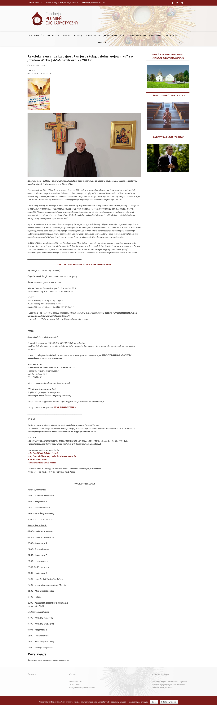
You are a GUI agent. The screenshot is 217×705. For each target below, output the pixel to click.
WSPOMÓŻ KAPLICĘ (72, 35)
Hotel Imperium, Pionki (37, 459)
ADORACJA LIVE (93, 35)
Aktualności (36, 35)
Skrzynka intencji (114, 35)
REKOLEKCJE (53, 35)
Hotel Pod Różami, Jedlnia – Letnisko (43, 453)
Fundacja (169, 35)
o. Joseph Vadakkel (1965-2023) (144, 35)
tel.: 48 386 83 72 (36, 3)
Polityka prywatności (168, 702)
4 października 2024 (36, 65)
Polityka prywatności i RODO (93, 3)
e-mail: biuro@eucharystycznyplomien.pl (62, 3)
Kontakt (103, 42)
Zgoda (154, 702)
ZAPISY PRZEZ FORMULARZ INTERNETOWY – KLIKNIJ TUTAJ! (84, 264)
